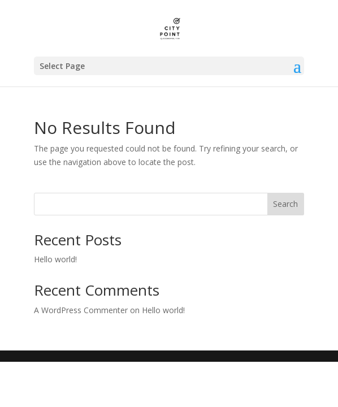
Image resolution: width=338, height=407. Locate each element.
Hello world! (55, 259)
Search (285, 203)
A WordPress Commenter (81, 310)
